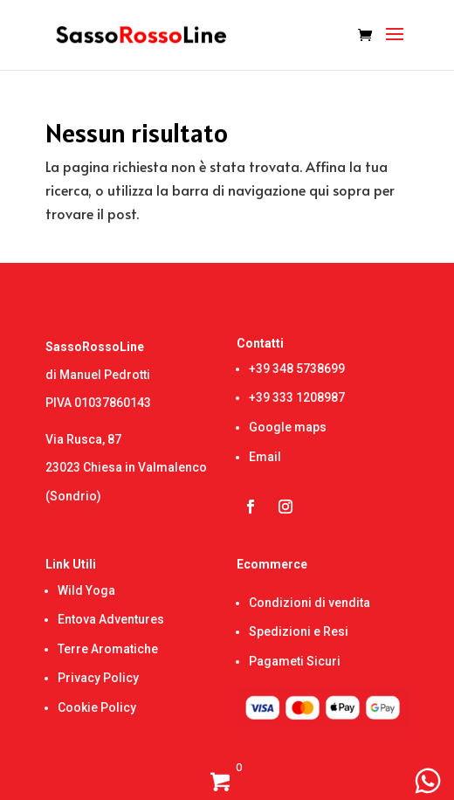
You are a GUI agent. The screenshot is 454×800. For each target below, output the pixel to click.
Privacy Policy (98, 678)
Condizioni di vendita (309, 603)
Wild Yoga (86, 590)
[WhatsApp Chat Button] (427, 780)
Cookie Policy (97, 707)
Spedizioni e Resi (298, 631)
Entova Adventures (111, 619)
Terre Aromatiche (108, 649)
